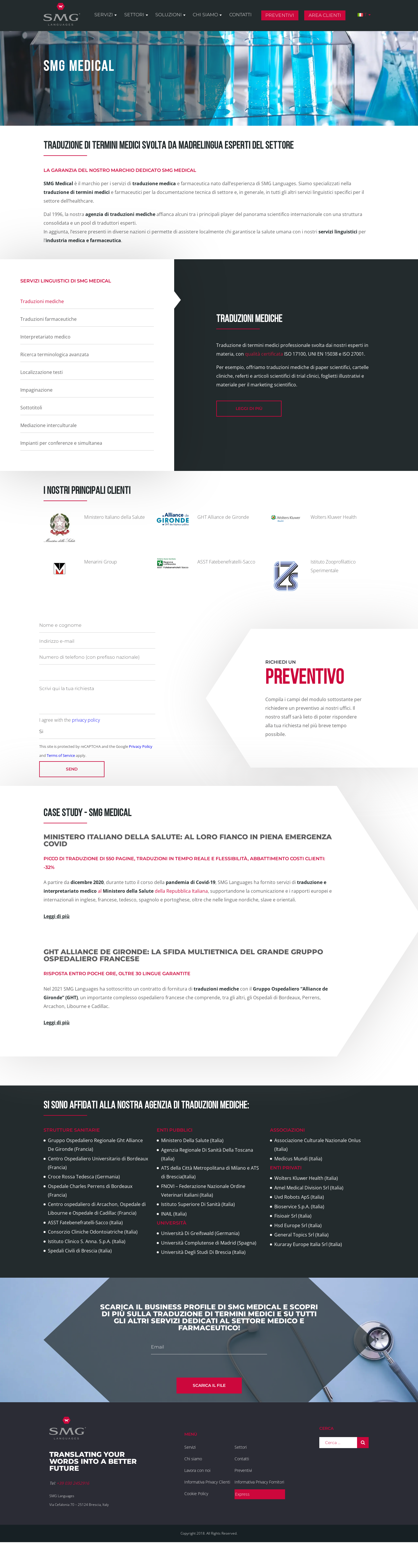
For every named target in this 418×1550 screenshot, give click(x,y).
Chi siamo (206, 15)
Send (72, 769)
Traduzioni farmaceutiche (48, 319)
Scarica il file (209, 1385)
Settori (135, 15)
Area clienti (325, 15)
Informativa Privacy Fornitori (259, 1482)
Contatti (241, 15)
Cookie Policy (196, 1493)
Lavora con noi (197, 1470)
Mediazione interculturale (48, 425)
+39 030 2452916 (73, 1483)
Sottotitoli (31, 407)
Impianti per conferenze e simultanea (61, 443)
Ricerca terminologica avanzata (54, 354)
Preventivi (280, 15)
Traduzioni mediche (42, 301)
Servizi (105, 15)
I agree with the (69, 720)
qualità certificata (264, 354)
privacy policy (86, 720)
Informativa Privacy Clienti (207, 1482)
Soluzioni (169, 15)
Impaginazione (36, 390)
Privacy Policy (140, 746)
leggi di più (249, 408)
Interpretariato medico (45, 337)
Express (242, 1494)
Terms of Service (61, 755)
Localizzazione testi (41, 372)
